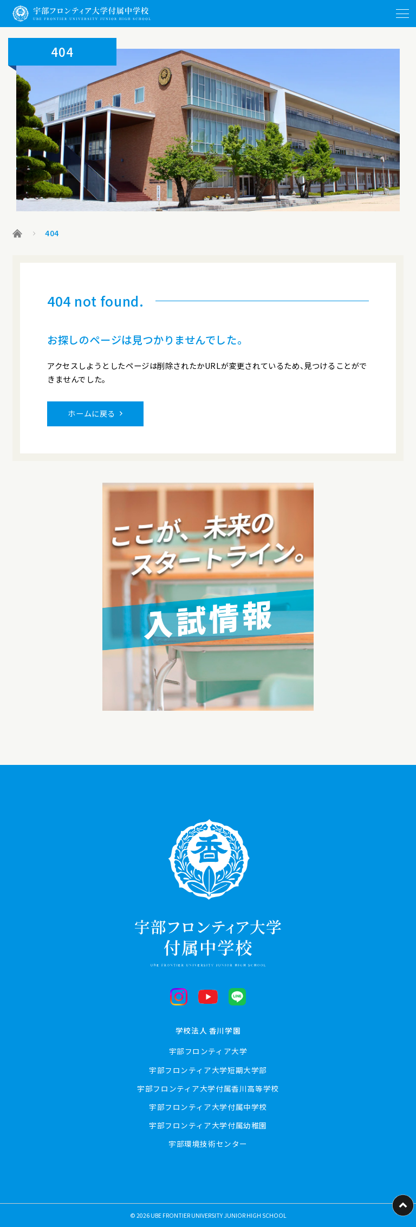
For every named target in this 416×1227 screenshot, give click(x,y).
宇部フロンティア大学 (208, 1051)
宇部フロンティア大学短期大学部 (208, 1069)
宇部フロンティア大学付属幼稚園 (208, 1125)
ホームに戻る (91, 413)
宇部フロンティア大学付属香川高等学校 (208, 1088)
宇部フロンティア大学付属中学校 (208, 1106)
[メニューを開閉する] (402, 13)
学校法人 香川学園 (208, 1030)
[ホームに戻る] (81, 13)
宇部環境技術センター (208, 1143)
